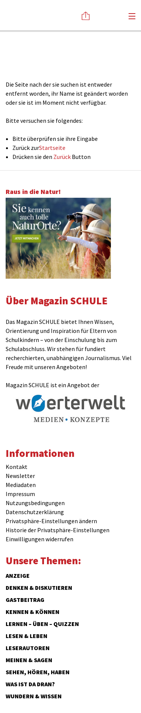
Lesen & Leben (26, 636)
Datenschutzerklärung (35, 512)
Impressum (20, 494)
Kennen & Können (32, 611)
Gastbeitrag (25, 599)
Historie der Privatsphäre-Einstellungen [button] (57, 530)
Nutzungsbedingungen (35, 503)
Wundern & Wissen (34, 696)
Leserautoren (28, 648)
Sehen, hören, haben (38, 672)
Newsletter (20, 475)
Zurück (62, 156)
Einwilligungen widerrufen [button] (39, 539)
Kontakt (16, 466)
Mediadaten (21, 485)
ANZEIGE (18, 575)
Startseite (52, 147)
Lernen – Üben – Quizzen (42, 624)
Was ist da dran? (30, 684)
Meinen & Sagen (29, 660)
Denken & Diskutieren (39, 587)
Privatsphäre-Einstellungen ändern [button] (51, 521)
